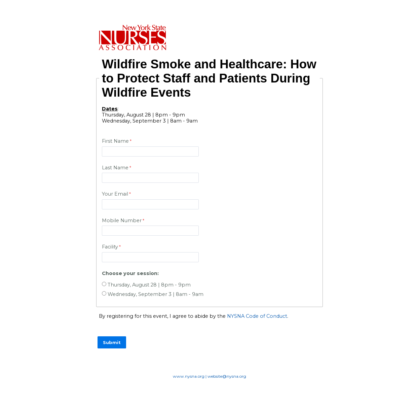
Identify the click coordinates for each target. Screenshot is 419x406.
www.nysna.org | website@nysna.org (209, 376)
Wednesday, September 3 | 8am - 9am (155, 294)
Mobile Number (122, 220)
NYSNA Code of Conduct (257, 316)
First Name (115, 141)
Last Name (115, 168)
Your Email (115, 194)
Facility (110, 247)
